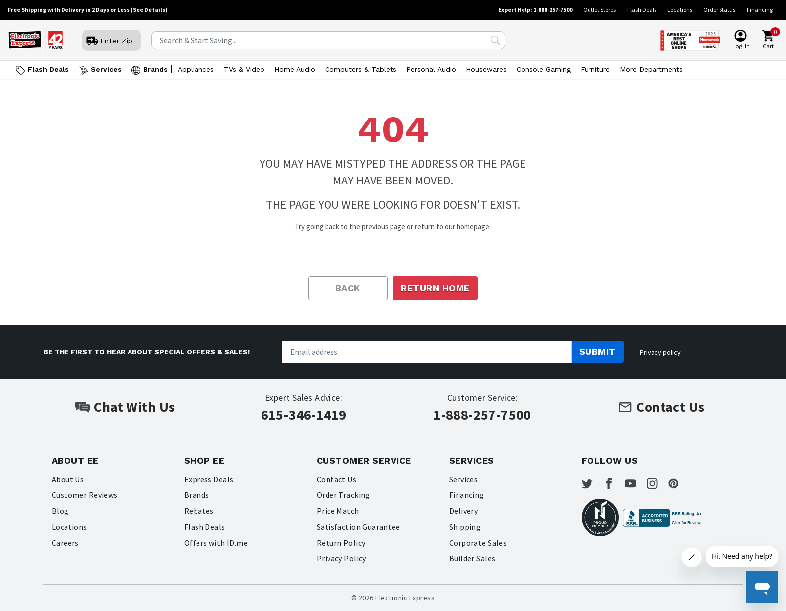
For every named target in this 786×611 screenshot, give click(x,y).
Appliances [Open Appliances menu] (196, 69)
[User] (111, 41)
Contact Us (337, 479)
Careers (65, 543)
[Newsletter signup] (427, 352)
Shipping (465, 527)
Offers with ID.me (216, 543)
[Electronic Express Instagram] (670, 485)
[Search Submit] (495, 40)
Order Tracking (344, 495)
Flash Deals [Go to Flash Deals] (48, 69)
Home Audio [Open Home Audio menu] (294, 69)
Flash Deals (641, 9)
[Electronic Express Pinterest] (696, 485)
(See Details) (149, 9)
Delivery (463, 511)
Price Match (338, 511)
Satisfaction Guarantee (359, 527)
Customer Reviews (85, 495)
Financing (760, 9)
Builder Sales (472, 558)
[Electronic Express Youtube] (644, 485)
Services (463, 479)
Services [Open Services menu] (106, 69)
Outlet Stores (599, 9)
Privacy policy (660, 352)
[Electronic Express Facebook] (619, 485)
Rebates (199, 511)
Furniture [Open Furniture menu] (595, 69)
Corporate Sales (478, 543)
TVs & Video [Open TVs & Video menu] (244, 69)
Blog (60, 511)
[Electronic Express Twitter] (593, 485)
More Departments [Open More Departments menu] (651, 69)
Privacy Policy (342, 558)
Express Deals (209, 479)
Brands (196, 495)
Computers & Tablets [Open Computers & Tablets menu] (360, 69)
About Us (68, 479)
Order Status (719, 9)
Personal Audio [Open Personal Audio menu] (431, 69)
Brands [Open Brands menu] (155, 69)
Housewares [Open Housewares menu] (486, 69)
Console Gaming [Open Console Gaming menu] (544, 69)
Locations (679, 9)
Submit (597, 351)
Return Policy (341, 543)
